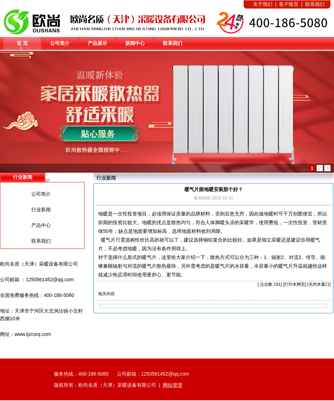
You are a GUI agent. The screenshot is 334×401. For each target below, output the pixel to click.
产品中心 (41, 225)
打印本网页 (294, 284)
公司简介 (60, 43)
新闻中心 (135, 43)
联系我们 (172, 43)
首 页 (22, 43)
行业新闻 (41, 209)
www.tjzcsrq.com (33, 334)
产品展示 (97, 43)
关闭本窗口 (319, 284)
